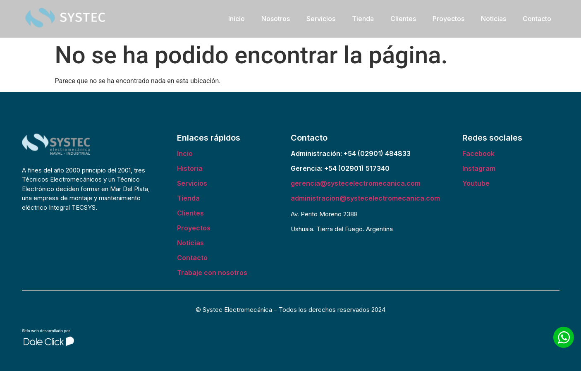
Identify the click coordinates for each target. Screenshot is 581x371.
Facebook (478, 153)
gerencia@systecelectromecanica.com (356, 183)
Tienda (363, 18)
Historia (190, 168)
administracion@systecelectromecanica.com (365, 198)
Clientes (403, 18)
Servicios (320, 18)
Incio (185, 153)
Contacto (537, 18)
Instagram (478, 168)
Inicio (236, 18)
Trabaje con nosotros (212, 272)
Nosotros (275, 18)
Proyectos (448, 18)
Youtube (476, 183)
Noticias (493, 18)
